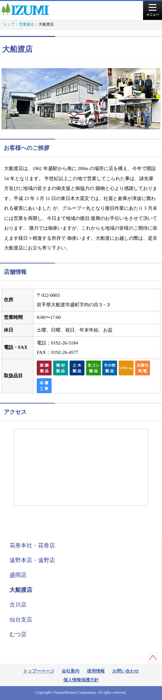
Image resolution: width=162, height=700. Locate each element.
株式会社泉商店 (28, 9)
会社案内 (70, 671)
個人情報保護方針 (81, 680)
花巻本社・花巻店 (32, 545)
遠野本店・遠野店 (32, 560)
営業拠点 (26, 24)
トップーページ (38, 671)
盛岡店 (18, 575)
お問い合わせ (125, 671)
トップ (9, 24)
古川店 (18, 605)
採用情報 (96, 671)
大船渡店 (20, 590)
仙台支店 (20, 619)
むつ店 (18, 634)
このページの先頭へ (153, 658)
